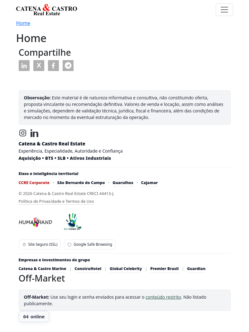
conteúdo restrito (163, 297)
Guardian (196, 268)
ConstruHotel (87, 268)
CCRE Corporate (34, 182)
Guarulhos (123, 182)
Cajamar (149, 182)
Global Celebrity (126, 268)
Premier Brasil (164, 268)
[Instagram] (23, 133)
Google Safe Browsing (89, 244)
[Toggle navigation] (224, 9)
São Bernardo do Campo (81, 182)
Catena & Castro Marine (42, 268)
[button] (24, 65)
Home (23, 23)
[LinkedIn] (35, 133)
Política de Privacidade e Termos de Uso (56, 201)
